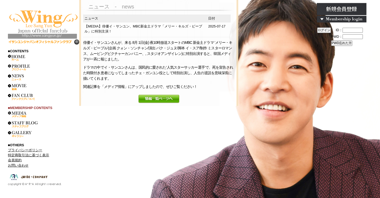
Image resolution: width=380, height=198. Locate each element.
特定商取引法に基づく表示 (28, 155)
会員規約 (15, 160)
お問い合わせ (18, 165)
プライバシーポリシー (25, 150)
